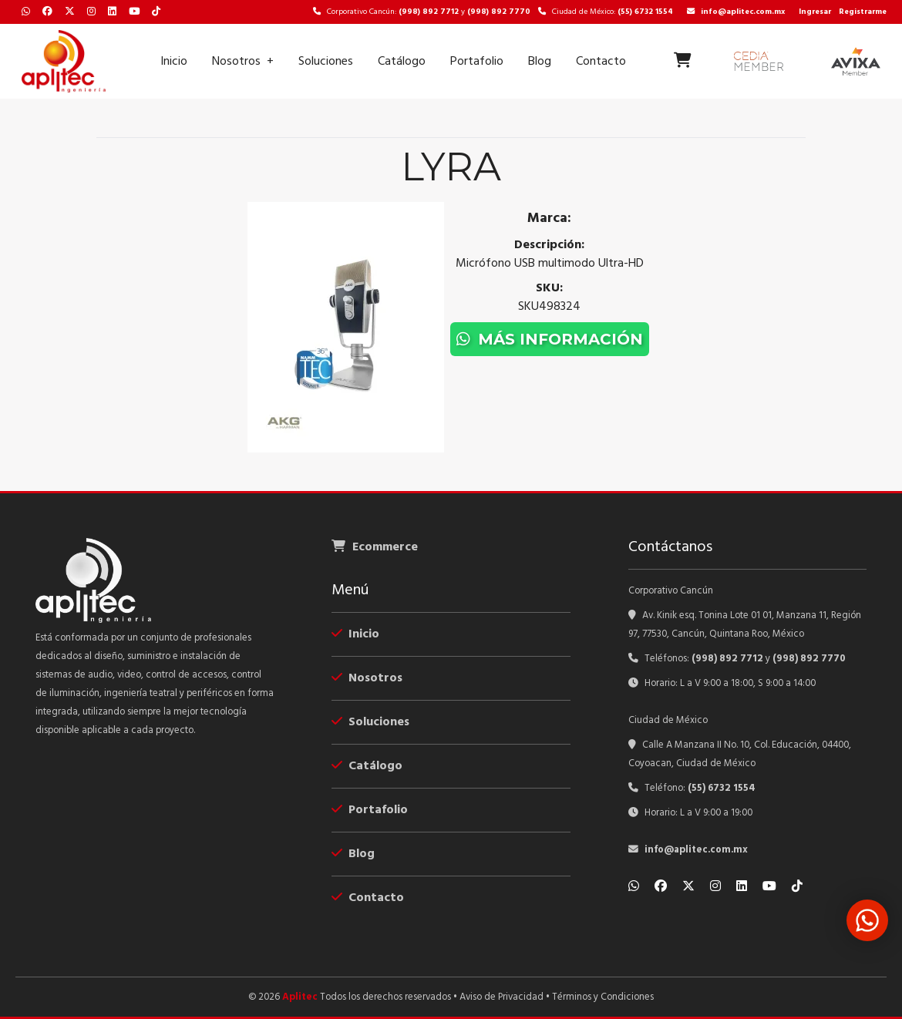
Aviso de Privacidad (501, 997)
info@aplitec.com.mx (736, 11)
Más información (549, 339)
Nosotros (236, 62)
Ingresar (815, 11)
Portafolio (476, 62)
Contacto (601, 62)
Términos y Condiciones (603, 997)
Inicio (173, 62)
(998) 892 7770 (498, 11)
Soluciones (325, 62)
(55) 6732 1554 (645, 11)
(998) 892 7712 (429, 11)
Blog (539, 62)
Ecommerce (375, 547)
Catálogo (402, 62)
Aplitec (300, 997)
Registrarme (863, 11)
